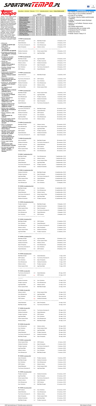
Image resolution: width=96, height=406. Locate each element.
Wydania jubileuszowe (8, 105)
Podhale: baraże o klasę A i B (77, 33)
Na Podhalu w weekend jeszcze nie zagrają (81, 12)
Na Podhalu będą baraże (76, 26)
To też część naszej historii (9, 143)
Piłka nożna (32, 11)
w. (34, 275)
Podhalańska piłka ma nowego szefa (79, 28)
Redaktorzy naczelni (7, 58)
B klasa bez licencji (74, 31)
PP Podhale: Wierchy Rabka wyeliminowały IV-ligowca (81, 17)
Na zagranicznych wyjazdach (9, 89)
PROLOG (8, 45)
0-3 (34, 46)
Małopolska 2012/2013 (44, 11)
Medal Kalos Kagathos (9, 109)
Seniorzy (51, 11)
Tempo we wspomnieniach (8, 63)
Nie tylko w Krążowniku (8, 132)
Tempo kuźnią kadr (8, 94)
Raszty (89, 405)
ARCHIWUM (26, 11)
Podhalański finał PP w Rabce (77, 30)
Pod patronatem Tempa (9, 121)
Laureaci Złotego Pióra (8, 69)
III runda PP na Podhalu (75, 15)
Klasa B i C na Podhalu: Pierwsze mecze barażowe (80, 24)
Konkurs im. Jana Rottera (9, 84)
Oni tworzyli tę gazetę (8, 149)
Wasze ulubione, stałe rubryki (8, 115)
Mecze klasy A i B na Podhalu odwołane (80, 13)
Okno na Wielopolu (9, 126)
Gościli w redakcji (8, 137)
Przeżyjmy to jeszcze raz (9, 54)
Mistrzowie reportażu (9, 79)
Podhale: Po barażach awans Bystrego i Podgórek (80, 20)
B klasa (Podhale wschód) (59, 11)
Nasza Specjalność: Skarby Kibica (8, 99)
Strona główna (21, 11)
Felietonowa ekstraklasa (9, 74)
